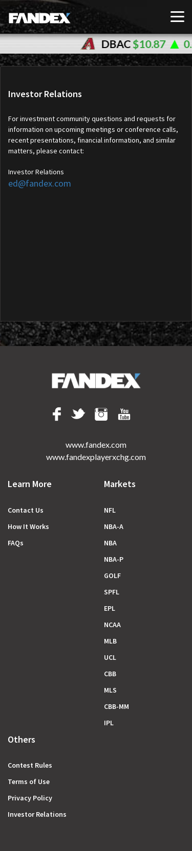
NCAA (112, 624)
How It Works (28, 526)
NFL (110, 510)
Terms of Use (29, 781)
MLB (110, 641)
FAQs (16, 542)
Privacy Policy (30, 797)
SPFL (111, 591)
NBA (110, 542)
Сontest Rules (30, 765)
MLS (110, 690)
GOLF (112, 575)
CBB (110, 673)
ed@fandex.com (39, 183)
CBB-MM (116, 706)
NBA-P (113, 559)
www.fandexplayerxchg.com (96, 457)
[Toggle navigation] (177, 17)
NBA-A (113, 526)
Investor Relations (37, 814)
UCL (110, 657)
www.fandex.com (96, 444)
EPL (109, 608)
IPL (109, 722)
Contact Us (26, 510)
